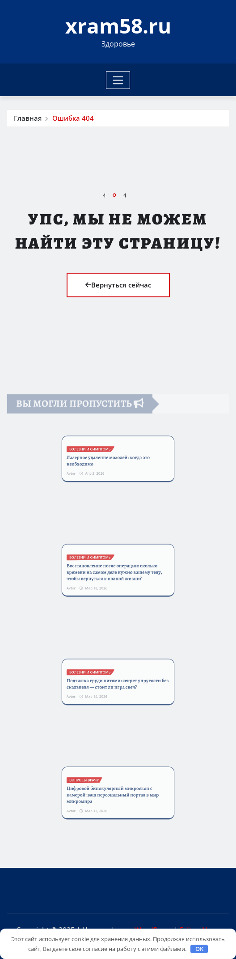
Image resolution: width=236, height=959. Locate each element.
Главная (28, 118)
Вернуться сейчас (118, 284)
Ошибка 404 (73, 118)
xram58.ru (118, 25)
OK (199, 949)
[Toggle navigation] (118, 80)
